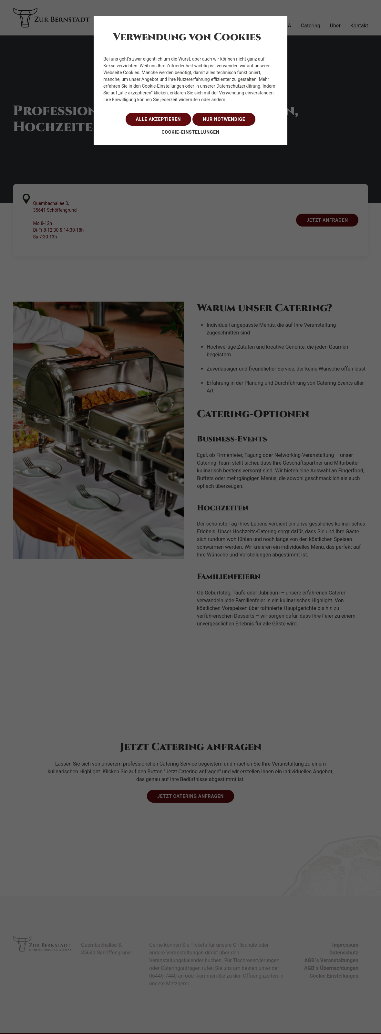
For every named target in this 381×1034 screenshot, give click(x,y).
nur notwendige (224, 119)
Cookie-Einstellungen (190, 132)
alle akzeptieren (158, 119)
